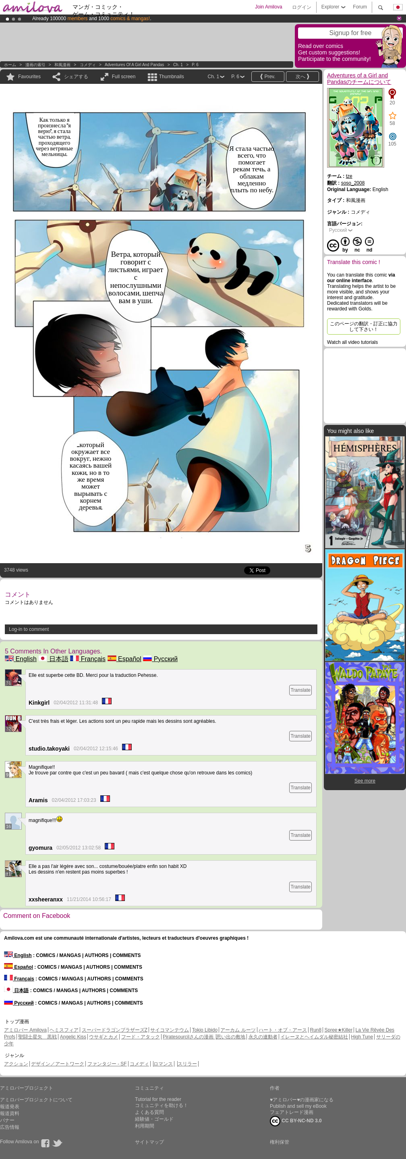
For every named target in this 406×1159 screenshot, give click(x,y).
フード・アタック (140, 1037)
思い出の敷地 (230, 1037)
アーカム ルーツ (237, 1030)
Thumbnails (171, 76)
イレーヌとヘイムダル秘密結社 (314, 1037)
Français (88, 658)
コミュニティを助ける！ (161, 1105)
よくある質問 (149, 1112)
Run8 (315, 1030)
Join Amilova (268, 7)
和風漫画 (62, 64)
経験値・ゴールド (154, 1119)
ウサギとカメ (103, 1037)
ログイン (301, 7)
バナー (7, 1120)
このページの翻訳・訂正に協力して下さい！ (364, 326)
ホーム (10, 64)
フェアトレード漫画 (291, 1112)
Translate (300, 690)
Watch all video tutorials (352, 342)
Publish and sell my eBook (298, 1106)
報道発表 (9, 1106)
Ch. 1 (178, 64)
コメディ (88, 64)
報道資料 (9, 1113)
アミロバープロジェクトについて (36, 1100)
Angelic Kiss (73, 1037)
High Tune (362, 1037)
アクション (16, 1064)
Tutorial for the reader (158, 1099)
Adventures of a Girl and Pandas (134, 64)
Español (124, 658)
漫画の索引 (35, 64)
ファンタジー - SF (107, 1064)
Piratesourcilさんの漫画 (189, 1037)
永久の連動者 (263, 1037)
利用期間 (144, 1126)
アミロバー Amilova (25, 1030)
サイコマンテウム (169, 1030)
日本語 (53, 658)
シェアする (76, 76)
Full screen (124, 76)
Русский (160, 658)
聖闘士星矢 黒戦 (37, 1037)
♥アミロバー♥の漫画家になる (302, 1100)
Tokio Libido (205, 1030)
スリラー (187, 1064)
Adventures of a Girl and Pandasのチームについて (359, 78)
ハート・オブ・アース (283, 1030)
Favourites (29, 76)
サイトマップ (149, 1142)
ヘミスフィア (64, 1030)
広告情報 (9, 1127)
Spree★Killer (339, 1030)
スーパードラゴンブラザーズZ (114, 1030)
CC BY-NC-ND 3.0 (296, 1121)
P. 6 (195, 64)
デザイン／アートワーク (57, 1064)
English (21, 658)
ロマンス (163, 1064)
